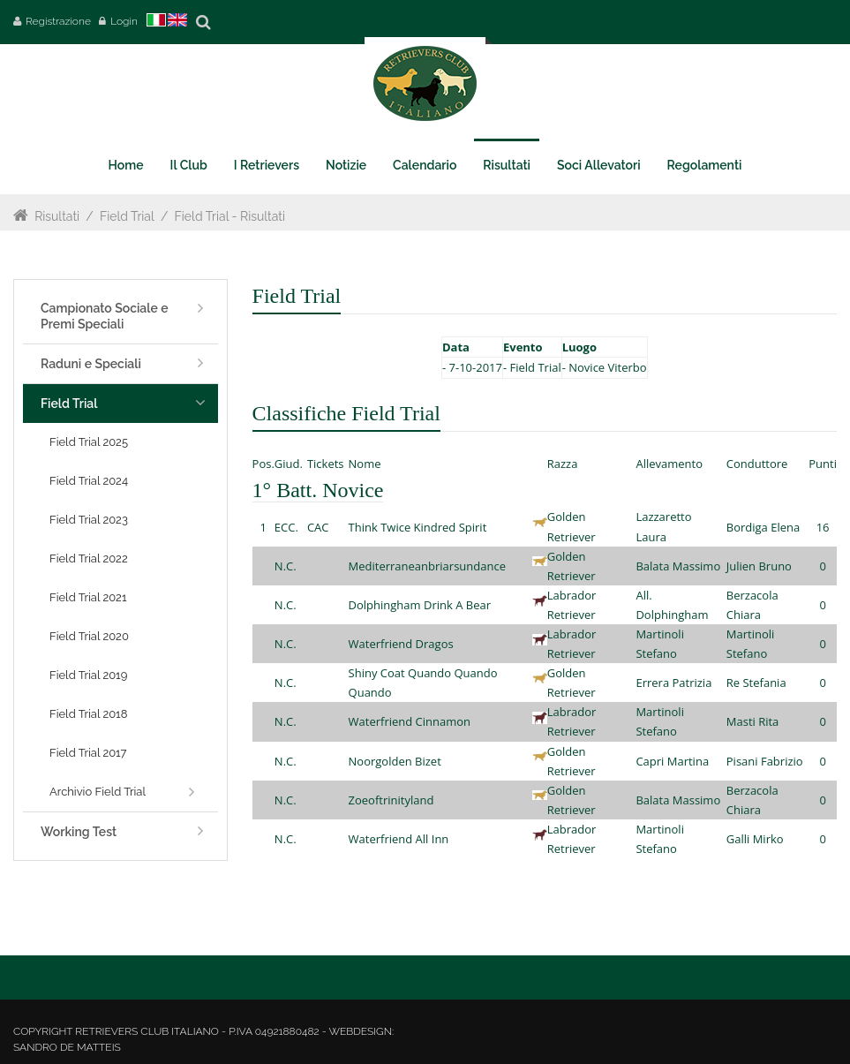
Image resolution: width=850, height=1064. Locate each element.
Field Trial (127, 216)
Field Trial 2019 (88, 675)
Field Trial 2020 (89, 636)
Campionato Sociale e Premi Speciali (105, 316)
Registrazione (58, 21)
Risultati (56, 216)
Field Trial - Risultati (230, 216)
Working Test (79, 832)
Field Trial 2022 (88, 558)
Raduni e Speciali (91, 364)
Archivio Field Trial (97, 791)
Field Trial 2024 (88, 480)
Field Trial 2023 (88, 519)
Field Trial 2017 (88, 752)
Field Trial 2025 (88, 442)
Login (124, 21)
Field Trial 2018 (88, 714)
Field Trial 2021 (87, 597)
